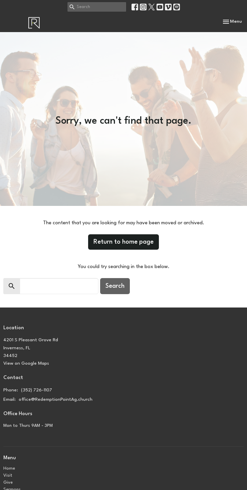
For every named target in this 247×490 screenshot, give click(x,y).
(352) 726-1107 (36, 390)
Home (9, 468)
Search (115, 286)
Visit (7, 475)
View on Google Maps (26, 363)
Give (8, 482)
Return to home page (123, 242)
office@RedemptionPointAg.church (55, 399)
